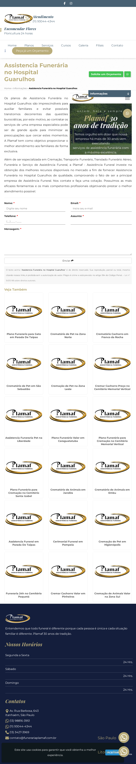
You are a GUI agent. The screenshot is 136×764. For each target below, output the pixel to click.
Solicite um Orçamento (106, 74)
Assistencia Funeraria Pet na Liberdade (23, 439)
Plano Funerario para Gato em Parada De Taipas (24, 335)
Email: (75, 203)
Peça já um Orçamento (32, 50)
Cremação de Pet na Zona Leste (68, 387)
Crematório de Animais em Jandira (68, 491)
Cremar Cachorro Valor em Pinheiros (68, 595)
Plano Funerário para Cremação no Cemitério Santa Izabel (23, 493)
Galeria (83, 45)
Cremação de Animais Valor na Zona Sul (112, 595)
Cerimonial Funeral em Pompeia (68, 543)
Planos (29, 45)
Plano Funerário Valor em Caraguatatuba (68, 439)
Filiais (100, 45)
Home (12, 45)
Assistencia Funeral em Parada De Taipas (24, 543)
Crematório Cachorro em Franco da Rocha (112, 335)
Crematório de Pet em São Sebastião (24, 387)
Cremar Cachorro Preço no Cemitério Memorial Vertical (112, 387)
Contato (117, 45)
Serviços (47, 45)
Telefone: (11, 216)
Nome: (9, 203)
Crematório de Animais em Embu (112, 491)
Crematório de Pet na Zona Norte (68, 335)
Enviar (68, 260)
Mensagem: (12, 229)
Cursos (66, 45)
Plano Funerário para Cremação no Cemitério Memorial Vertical (112, 441)
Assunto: (77, 216)
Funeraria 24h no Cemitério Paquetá (24, 595)
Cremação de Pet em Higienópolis (112, 543)
